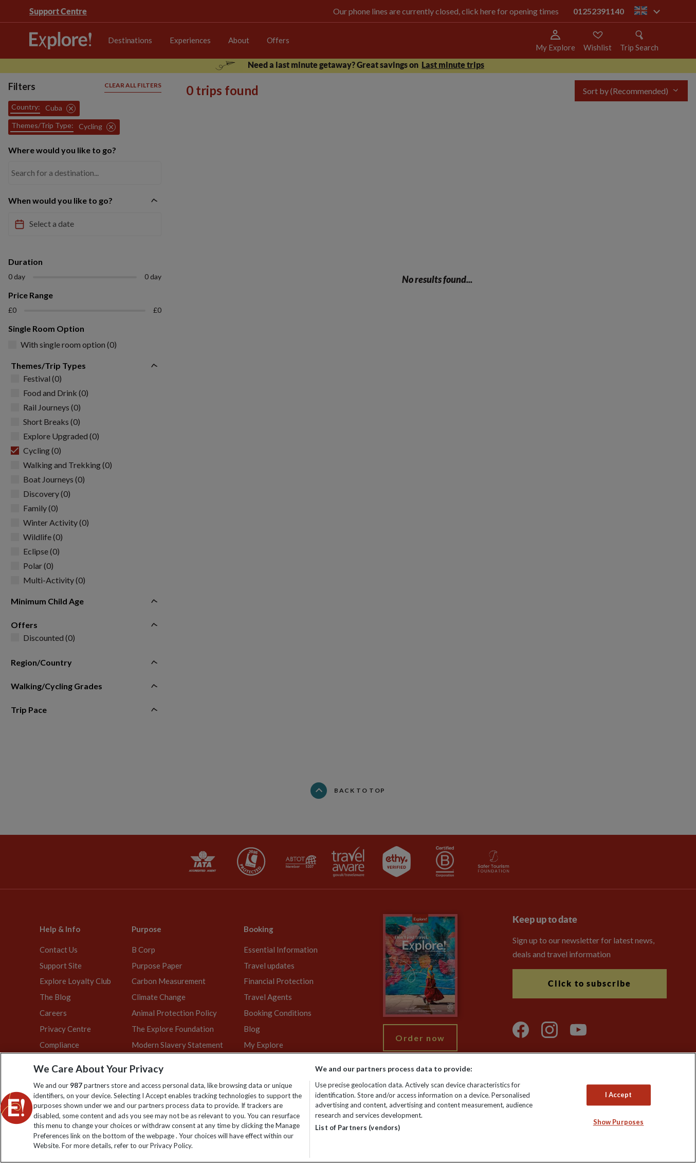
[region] (348, 1107)
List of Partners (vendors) (357, 1127)
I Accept (618, 1094)
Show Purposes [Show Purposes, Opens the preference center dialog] (618, 1122)
